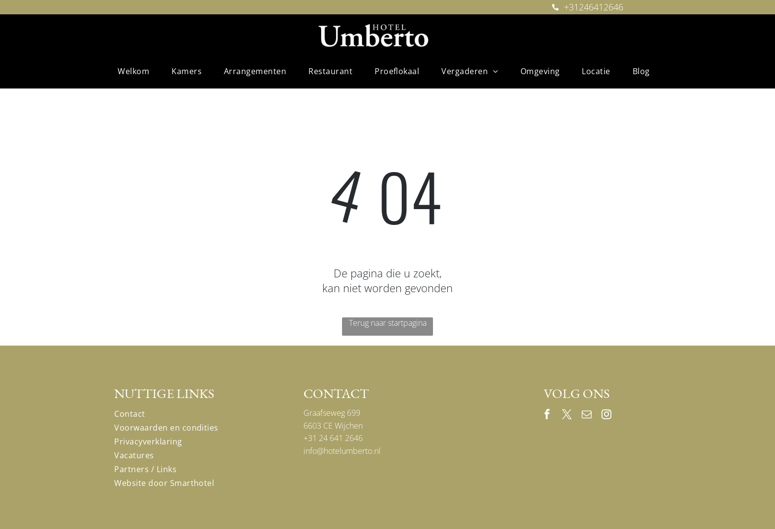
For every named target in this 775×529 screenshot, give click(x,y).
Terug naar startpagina (388, 322)
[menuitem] (137, 71)
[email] (586, 415)
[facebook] (547, 415)
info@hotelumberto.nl (342, 450)
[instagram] (606, 415)
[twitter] (567, 415)
